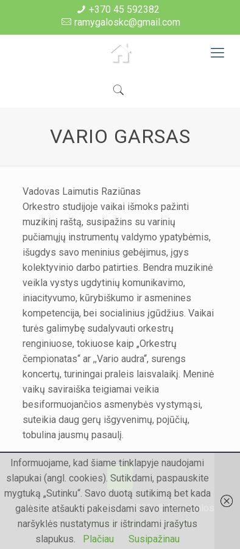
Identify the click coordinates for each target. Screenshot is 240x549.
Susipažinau (154, 539)
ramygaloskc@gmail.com (127, 22)
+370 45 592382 (124, 9)
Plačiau (98, 539)
